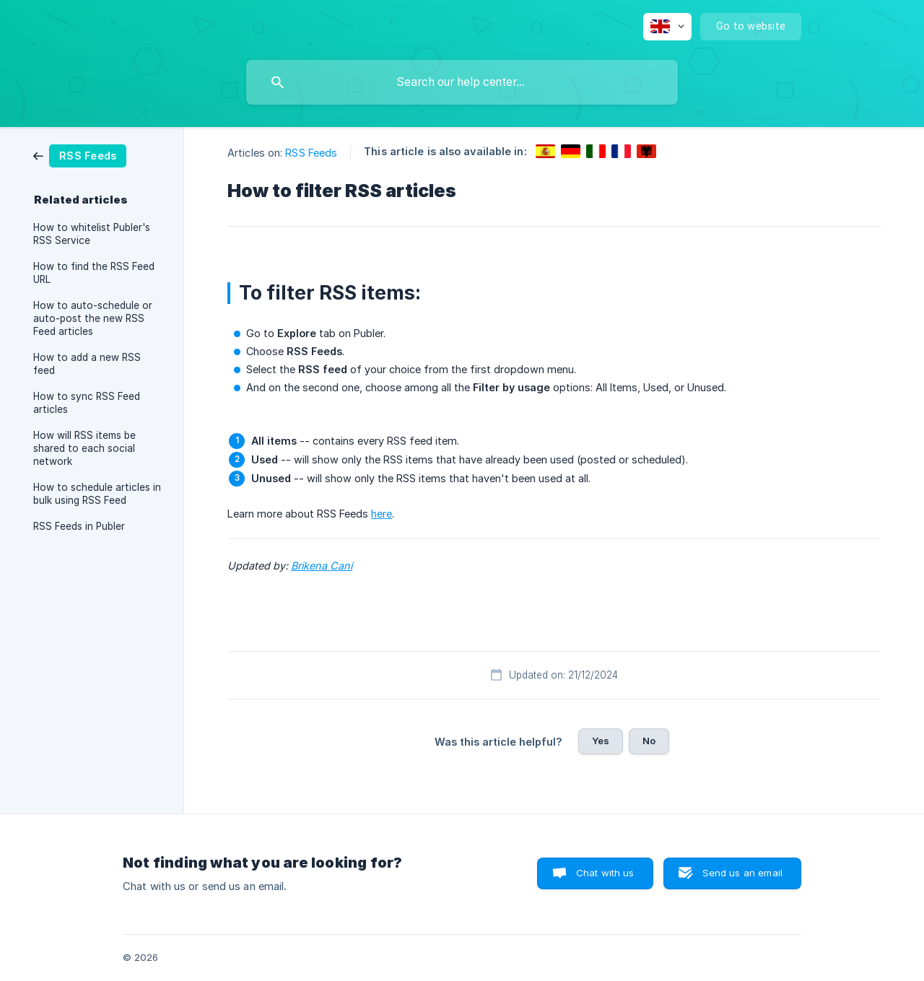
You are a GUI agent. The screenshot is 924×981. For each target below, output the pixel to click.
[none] (667, 26)
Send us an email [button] (742, 872)
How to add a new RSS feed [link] (87, 364)
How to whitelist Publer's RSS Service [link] (91, 234)
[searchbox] (462, 82)
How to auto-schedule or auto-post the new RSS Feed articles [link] (92, 318)
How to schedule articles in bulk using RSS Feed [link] (97, 493)
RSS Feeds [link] (311, 153)
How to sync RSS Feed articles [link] (86, 403)
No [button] (648, 740)
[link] (79, 155)
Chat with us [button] (605, 872)
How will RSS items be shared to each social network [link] (84, 448)
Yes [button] (600, 740)
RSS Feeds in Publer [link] (79, 526)
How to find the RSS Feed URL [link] (93, 273)
